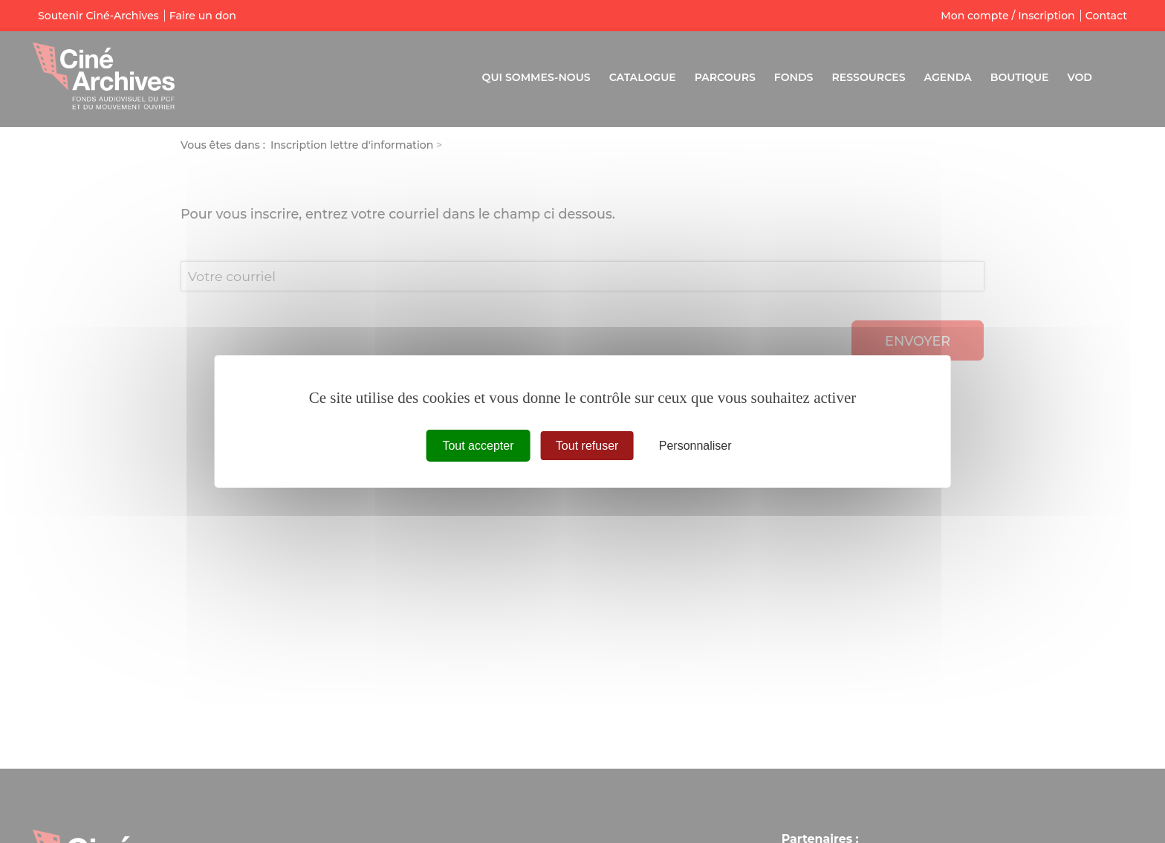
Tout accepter (477, 445)
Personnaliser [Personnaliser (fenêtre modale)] (695, 445)
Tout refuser (587, 445)
